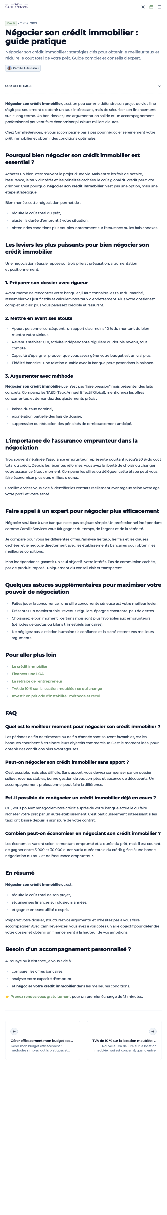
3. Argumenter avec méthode (39, 376)
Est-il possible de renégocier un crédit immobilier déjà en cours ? (80, 797)
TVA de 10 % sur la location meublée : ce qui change (57, 689)
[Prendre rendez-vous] (151, 6)
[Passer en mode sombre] (143, 6)
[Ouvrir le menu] (159, 6)
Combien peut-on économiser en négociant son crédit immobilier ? (83, 833)
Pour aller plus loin (30, 655)
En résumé (19, 873)
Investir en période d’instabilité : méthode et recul (56, 696)
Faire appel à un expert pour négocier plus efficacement (82, 511)
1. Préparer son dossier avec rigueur (46, 282)
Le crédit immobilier (29, 667)
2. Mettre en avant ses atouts (38, 318)
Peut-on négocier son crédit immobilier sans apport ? (67, 762)
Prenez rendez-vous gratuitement (40, 997)
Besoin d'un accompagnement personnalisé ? (68, 949)
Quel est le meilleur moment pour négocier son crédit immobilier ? (82, 726)
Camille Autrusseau (22, 68)
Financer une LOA (28, 674)
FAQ (11, 713)
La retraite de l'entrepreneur (37, 681)
